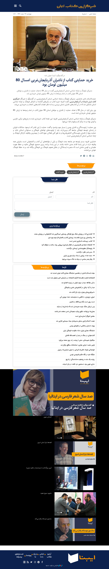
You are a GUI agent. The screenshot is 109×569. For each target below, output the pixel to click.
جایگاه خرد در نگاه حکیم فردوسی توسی (82, 354)
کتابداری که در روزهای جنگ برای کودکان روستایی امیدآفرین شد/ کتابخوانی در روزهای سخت (63, 234)
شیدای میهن (48, 417)
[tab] (64, 267)
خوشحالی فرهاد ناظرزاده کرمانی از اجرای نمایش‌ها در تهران (76, 350)
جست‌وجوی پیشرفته (19, 555)
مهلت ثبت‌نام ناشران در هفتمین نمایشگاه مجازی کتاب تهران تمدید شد (72, 273)
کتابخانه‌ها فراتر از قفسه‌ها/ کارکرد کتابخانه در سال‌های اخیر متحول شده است (71, 278)
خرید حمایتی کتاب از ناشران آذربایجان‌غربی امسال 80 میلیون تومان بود (54, 82)
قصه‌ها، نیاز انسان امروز (44, 442)
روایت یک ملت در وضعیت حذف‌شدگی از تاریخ (80, 359)
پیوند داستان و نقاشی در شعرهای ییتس (82, 326)
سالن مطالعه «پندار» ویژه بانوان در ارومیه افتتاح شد (78, 282)
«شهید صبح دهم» (46, 493)
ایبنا (76, 6)
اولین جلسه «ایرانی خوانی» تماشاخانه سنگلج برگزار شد (78, 345)
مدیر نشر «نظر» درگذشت (84, 252)
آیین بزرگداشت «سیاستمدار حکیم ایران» (39, 468)
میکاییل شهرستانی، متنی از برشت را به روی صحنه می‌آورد (77, 340)
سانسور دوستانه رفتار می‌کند (43, 518)
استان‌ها (84, 14)
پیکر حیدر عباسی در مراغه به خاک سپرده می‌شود (77, 259)
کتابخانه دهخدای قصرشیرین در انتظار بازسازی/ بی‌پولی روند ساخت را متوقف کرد (67, 245)
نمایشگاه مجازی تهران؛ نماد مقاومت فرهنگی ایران (79, 330)
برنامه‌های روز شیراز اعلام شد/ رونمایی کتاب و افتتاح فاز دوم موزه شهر (70, 237)
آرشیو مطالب (49, 555)
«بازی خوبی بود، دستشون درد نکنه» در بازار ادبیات (79, 364)
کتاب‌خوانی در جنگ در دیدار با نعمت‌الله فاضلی (80, 335)
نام (94, 192)
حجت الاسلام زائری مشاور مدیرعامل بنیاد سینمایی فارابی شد (75, 321)
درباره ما (35, 555)
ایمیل (51, 192)
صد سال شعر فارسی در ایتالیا (71, 408)
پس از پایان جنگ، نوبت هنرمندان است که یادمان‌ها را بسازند (76, 306)
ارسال (22, 214)
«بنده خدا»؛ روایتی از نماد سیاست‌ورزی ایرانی (78, 255)
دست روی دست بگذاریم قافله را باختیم (82, 302)
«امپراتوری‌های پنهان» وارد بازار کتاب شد (82, 292)
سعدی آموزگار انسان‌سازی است (85, 316)
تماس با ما (42, 555)
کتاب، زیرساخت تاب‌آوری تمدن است (80, 241)
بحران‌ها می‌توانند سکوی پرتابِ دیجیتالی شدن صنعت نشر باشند (74, 311)
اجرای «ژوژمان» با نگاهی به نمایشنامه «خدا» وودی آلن (77, 297)
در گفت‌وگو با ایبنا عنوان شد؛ (54, 75)
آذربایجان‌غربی (88, 172)
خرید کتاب (60, 172)
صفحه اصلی (92, 14)
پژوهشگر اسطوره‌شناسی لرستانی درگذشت (79, 248)
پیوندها (28, 555)
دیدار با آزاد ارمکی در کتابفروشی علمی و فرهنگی (79, 287)
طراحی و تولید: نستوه (54, 565)
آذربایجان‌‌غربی (73, 172)
